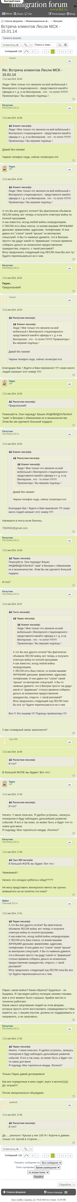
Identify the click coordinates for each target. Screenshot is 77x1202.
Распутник (7, 105)
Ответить (9, 45)
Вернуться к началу (73, 99)
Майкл (5, 901)
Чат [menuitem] (30, 14)
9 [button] (66, 51)
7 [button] (57, 51)
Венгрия (57, 21)
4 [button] (44, 51)
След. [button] (70, 51)
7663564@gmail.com (15, 528)
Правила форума (12, 38)
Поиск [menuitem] (20, 14)
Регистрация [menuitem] (58, 14)
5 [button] (48, 51)
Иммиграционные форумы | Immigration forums (38, 21)
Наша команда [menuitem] (54, 1192)
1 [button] (37, 51)
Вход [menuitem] (72, 14)
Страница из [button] (26, 51)
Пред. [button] (33, 51)
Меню (9, 13)
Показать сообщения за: (38, 1163)
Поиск (60, 44)
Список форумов (14, 21)
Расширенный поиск (65, 44)
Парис (12, 167)
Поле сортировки (38, 1167)
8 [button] (61, 51)
